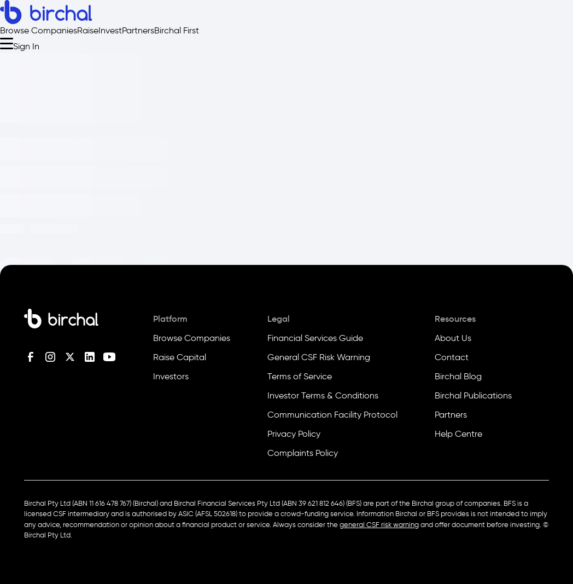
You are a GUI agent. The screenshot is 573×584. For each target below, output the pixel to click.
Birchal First (176, 30)
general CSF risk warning (379, 525)
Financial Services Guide (315, 338)
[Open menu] (6, 43)
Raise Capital (179, 357)
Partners (138, 30)
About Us (453, 338)
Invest (110, 30)
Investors (171, 376)
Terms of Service (299, 376)
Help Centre (458, 434)
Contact (452, 357)
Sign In (26, 46)
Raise (87, 30)
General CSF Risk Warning (318, 357)
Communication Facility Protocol (332, 414)
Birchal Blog (458, 376)
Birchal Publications (473, 395)
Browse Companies (38, 30)
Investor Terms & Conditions (322, 395)
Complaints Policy (302, 453)
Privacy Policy (293, 434)
